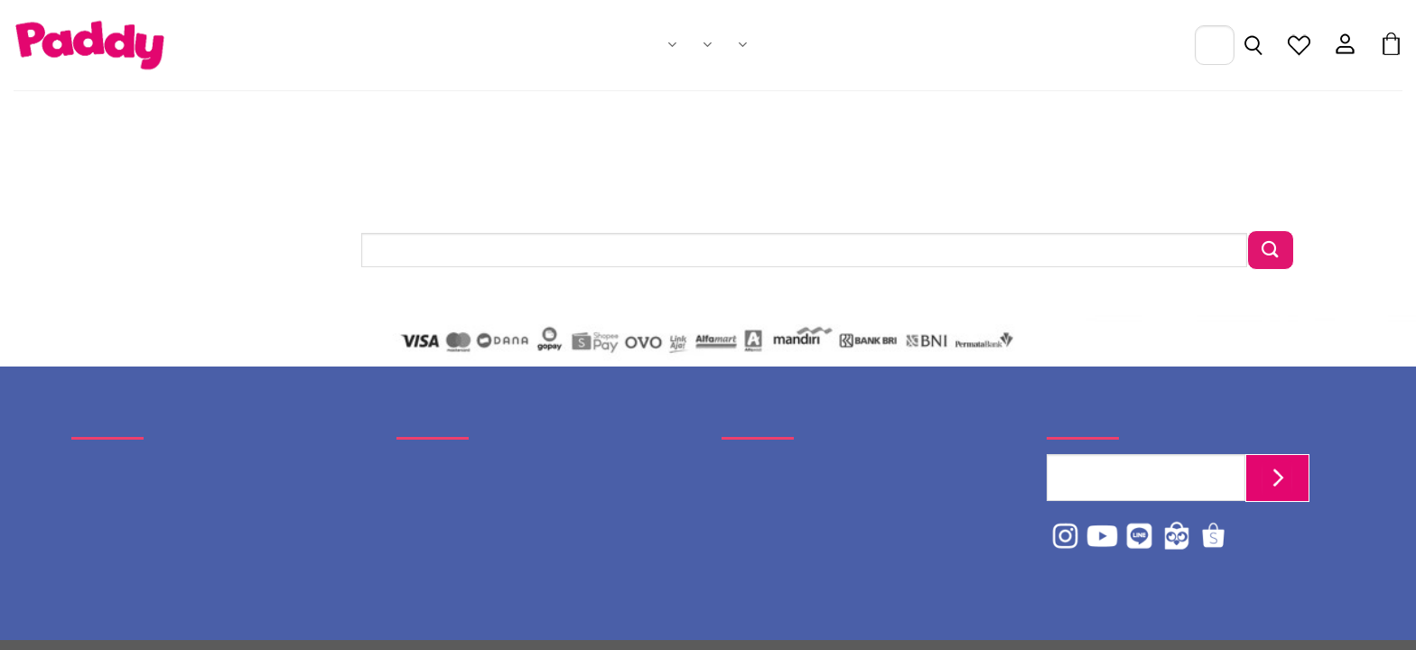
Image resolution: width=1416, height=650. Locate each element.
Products (671, 44)
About (742, 44)
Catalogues (707, 44)
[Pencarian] (1253, 47)
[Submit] (1270, 249)
